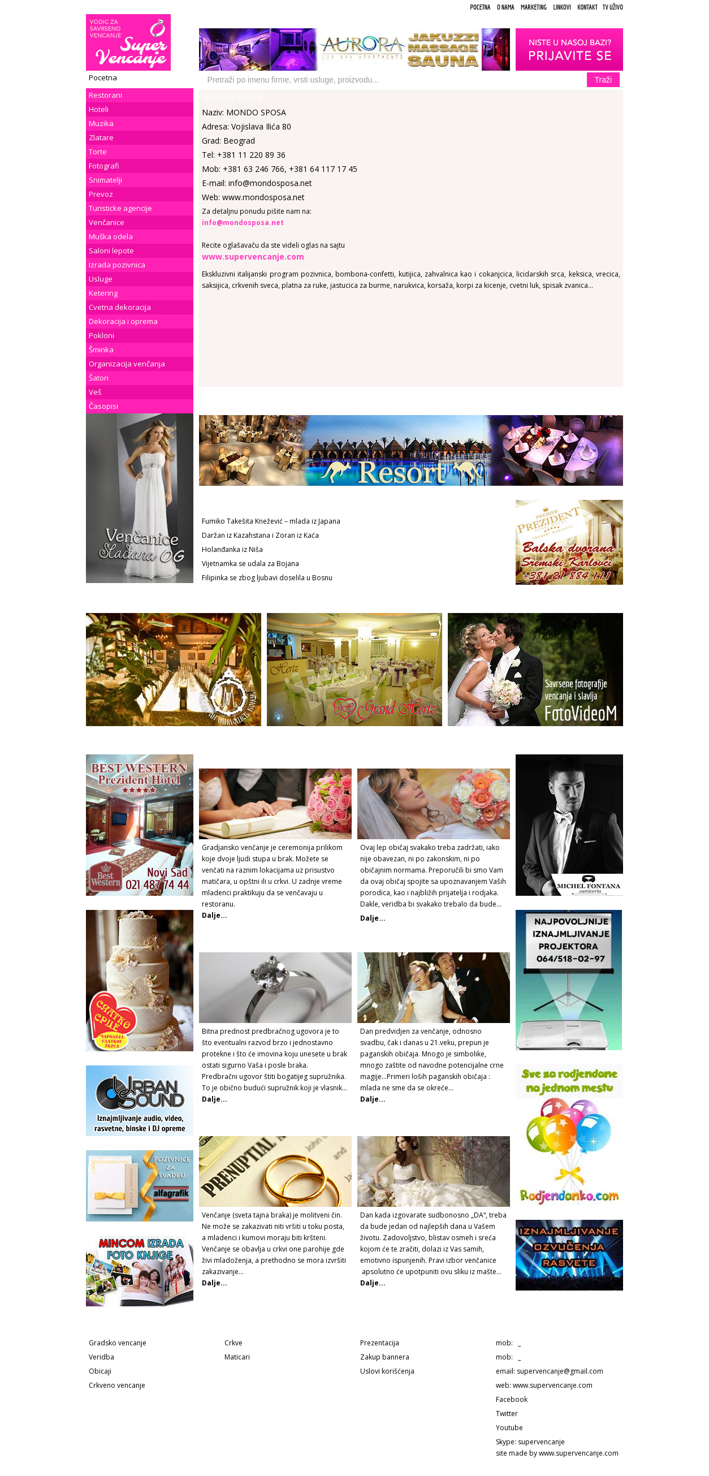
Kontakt (587, 7)
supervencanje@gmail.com (560, 1371)
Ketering (103, 293)
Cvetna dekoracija (120, 307)
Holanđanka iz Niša (232, 549)
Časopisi (103, 406)
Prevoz (101, 194)
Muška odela (111, 236)
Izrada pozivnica (117, 265)
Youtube (509, 1427)
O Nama (506, 7)
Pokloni (101, 335)
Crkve (233, 1343)
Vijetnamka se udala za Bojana (250, 563)
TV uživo (613, 7)
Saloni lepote (111, 250)
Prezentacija (379, 1343)
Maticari (237, 1357)
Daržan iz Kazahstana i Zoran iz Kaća (260, 535)
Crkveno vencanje (117, 1385)
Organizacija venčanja (127, 364)
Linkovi (561, 7)
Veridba (101, 1357)
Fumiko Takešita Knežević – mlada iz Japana (271, 521)
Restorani (105, 95)
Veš (95, 392)
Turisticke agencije (120, 208)
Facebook (512, 1399)
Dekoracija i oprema (123, 321)
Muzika (101, 123)
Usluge (101, 279)
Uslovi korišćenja (387, 1371)
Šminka (101, 349)
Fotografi (104, 166)
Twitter (507, 1413)
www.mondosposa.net (263, 197)
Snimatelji (105, 180)
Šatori (99, 378)
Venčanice (106, 222)
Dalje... (373, 918)
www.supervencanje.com (553, 1385)
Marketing (534, 7)
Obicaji (100, 1371)
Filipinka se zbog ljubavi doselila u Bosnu (267, 577)
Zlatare (101, 137)
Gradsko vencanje (117, 1343)
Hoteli (99, 109)
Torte (98, 151)
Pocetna (480, 7)
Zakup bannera (384, 1357)
